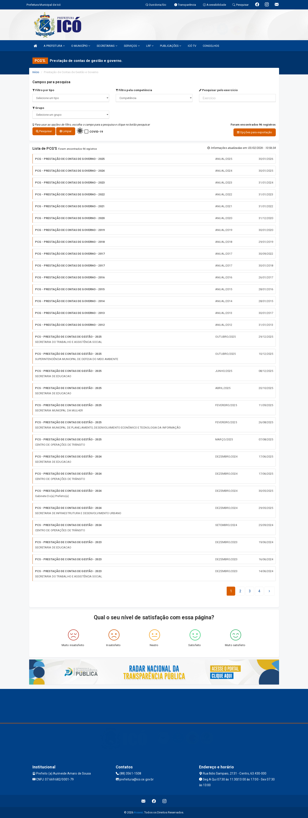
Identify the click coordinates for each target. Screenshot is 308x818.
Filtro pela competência (134, 90)
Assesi (138, 812)
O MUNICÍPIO (80, 45)
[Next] (259, 591)
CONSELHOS (211, 45)
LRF (150, 45)
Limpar (66, 131)
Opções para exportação (254, 132)
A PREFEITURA (54, 45)
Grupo (38, 108)
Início (35, 72)
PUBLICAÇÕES (170, 45)
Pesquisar (44, 131)
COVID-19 (96, 131)
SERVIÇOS (132, 45)
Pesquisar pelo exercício (218, 90)
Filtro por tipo (43, 90)
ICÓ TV (192, 45)
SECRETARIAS (107, 45)
